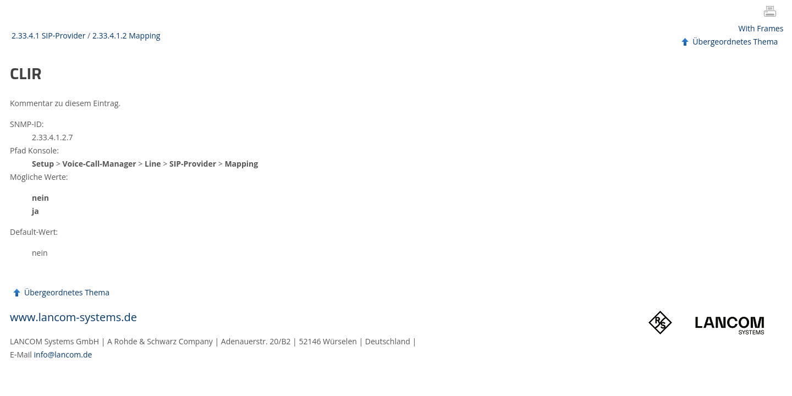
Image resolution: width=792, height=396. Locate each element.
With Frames (761, 28)
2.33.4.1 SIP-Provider (48, 35)
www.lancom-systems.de (73, 317)
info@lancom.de (63, 354)
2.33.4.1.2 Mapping (126, 35)
